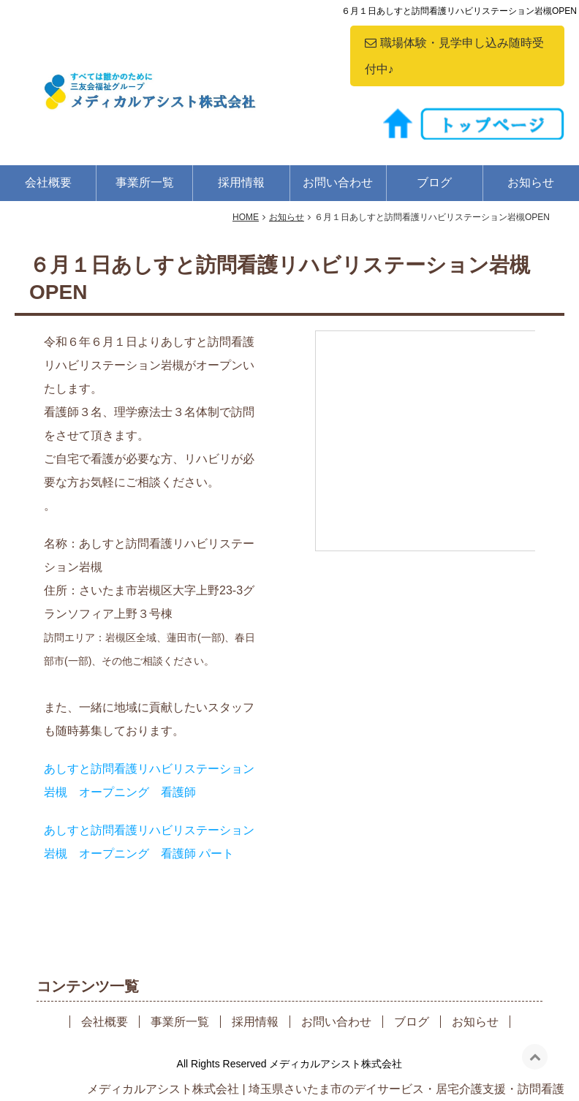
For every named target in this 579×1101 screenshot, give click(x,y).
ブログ (434, 182)
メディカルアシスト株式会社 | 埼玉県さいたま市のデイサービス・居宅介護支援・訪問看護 (325, 1089)
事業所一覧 (145, 182)
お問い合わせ (338, 182)
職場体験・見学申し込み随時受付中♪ (454, 56)
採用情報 (241, 182)
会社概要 (48, 182)
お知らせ (530, 182)
